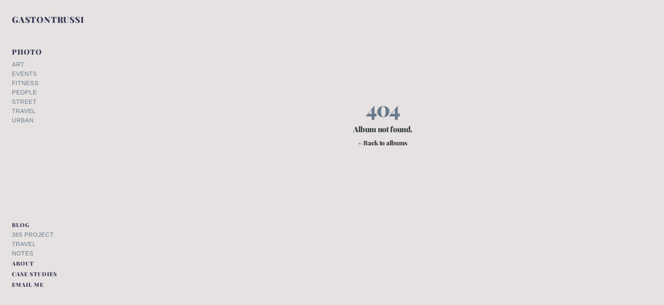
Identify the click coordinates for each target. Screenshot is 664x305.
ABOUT (23, 263)
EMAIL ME (28, 284)
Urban (23, 120)
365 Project (33, 234)
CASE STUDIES (34, 273)
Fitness (25, 83)
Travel (24, 111)
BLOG (21, 224)
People (24, 92)
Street (24, 101)
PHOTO (27, 51)
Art (18, 64)
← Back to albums (382, 143)
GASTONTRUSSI (48, 19)
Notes (22, 253)
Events (24, 73)
